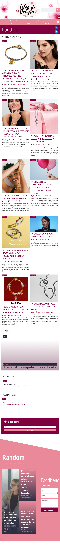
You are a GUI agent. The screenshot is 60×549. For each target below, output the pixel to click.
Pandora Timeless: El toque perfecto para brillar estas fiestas (43, 307)
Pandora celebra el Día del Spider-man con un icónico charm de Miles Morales (42, 73)
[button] (56, 27)
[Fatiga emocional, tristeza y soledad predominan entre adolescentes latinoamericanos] (10, 501)
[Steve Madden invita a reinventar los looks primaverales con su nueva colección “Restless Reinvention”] (27, 485)
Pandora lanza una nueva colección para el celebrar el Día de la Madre (44, 139)
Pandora (4, 41)
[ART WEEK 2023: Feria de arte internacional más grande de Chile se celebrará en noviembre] (27, 517)
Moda (5, 336)
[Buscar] (58, 10)
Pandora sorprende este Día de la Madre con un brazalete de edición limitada (15, 131)
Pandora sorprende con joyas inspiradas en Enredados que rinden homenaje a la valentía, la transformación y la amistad (15, 76)
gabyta (5, 84)
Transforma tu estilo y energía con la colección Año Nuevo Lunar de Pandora (15, 310)
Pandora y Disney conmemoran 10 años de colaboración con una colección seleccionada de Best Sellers (43, 187)
